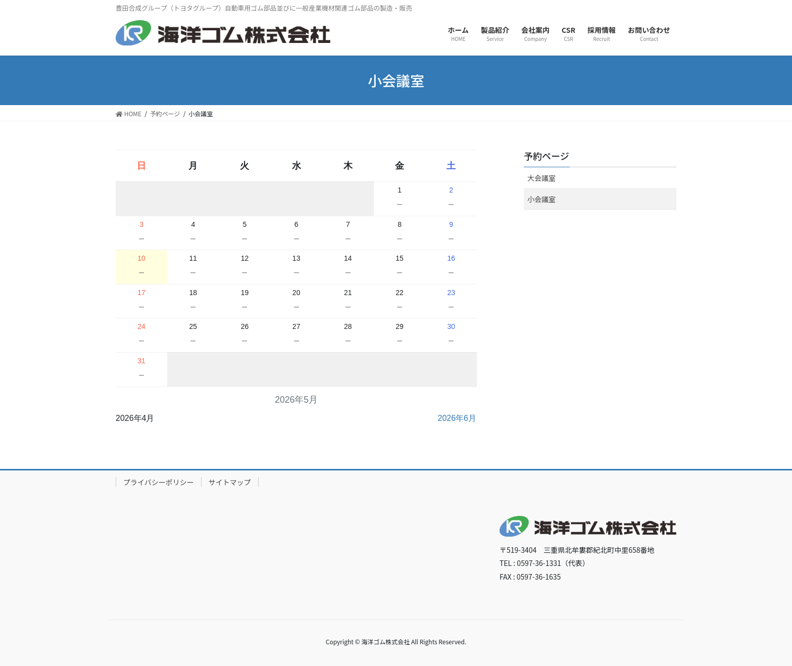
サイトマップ (230, 482)
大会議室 (541, 178)
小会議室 (541, 199)
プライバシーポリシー (158, 482)
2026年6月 (457, 418)
